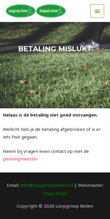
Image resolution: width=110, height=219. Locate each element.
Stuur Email (55, 193)
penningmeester (20, 159)
